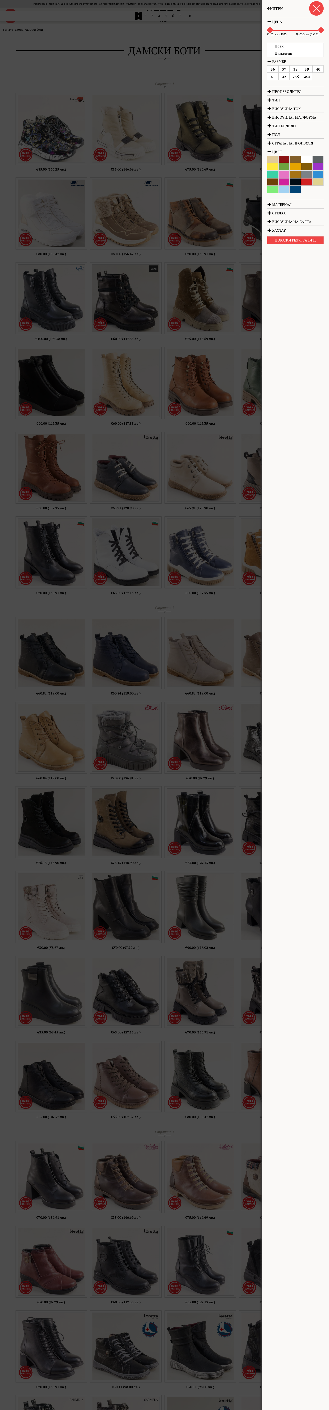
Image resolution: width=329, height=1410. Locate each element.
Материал (279, 204)
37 (284, 69)
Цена (274, 21)
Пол (273, 134)
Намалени (283, 53)
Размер (276, 61)
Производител (284, 91)
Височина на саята (289, 221)
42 (284, 76)
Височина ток (284, 108)
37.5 (295, 76)
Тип (273, 100)
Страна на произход (290, 143)
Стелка (276, 213)
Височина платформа (291, 117)
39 (307, 69)
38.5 (306, 76)
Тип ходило (281, 125)
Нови (279, 46)
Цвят (274, 151)
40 (318, 69)
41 (273, 76)
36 (273, 69)
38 (295, 69)
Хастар (276, 230)
